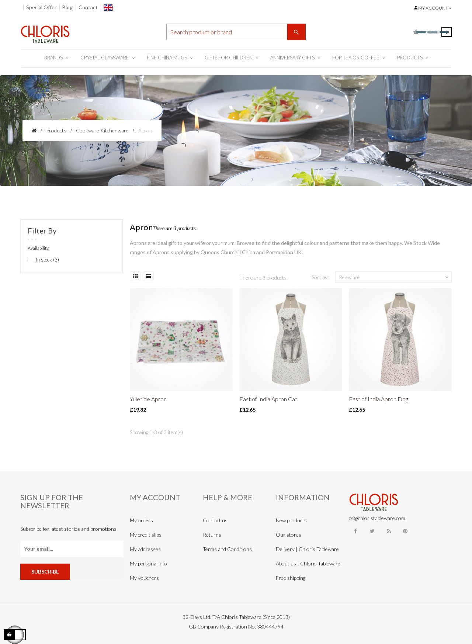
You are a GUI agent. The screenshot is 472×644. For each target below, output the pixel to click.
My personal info (148, 563)
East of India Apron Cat (268, 398)
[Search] (236, 32)
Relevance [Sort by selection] (394, 277)
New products (291, 520)
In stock (47, 260)
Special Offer (41, 7)
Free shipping (290, 578)
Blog (67, 7)
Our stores (288, 535)
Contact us (215, 520)
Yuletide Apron (148, 398)
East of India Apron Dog (378, 398)
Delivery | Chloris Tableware (307, 549)
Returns (212, 535)
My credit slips (146, 535)
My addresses (145, 549)
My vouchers (144, 578)
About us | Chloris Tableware (308, 563)
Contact (88, 7)
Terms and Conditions (227, 549)
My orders (141, 520)
